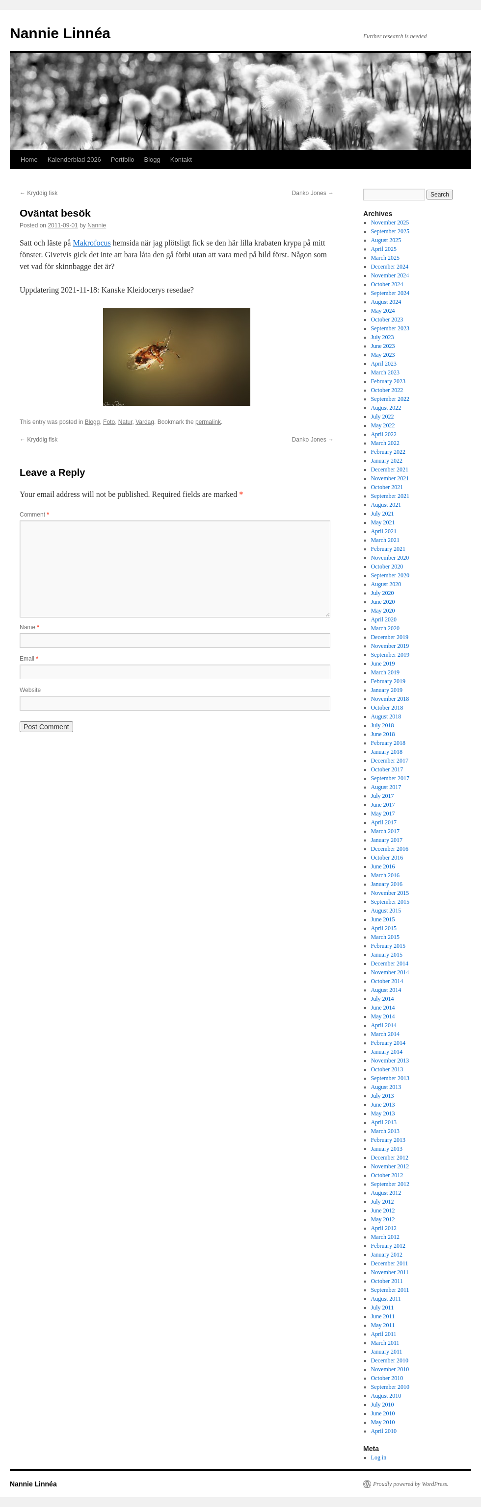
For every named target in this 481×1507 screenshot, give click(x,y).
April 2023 (384, 363)
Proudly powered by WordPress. (411, 1484)
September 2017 (390, 778)
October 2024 (387, 284)
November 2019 (390, 645)
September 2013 (390, 1078)
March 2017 (385, 831)
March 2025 (385, 257)
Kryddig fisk (38, 193)
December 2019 (389, 637)
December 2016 (389, 848)
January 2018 (386, 751)
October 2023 (387, 319)
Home (29, 159)
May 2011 (383, 1325)
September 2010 (390, 1386)
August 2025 (386, 240)
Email (29, 658)
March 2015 (385, 937)
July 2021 (382, 513)
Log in (379, 1457)
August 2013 (386, 1087)
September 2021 (390, 496)
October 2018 (387, 707)
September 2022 (390, 398)
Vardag (144, 422)
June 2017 (383, 804)
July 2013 (382, 1095)
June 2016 (383, 866)
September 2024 (390, 293)
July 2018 (382, 725)
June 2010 (383, 1413)
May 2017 (383, 813)
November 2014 (390, 972)
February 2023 (388, 381)
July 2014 (382, 998)
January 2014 (386, 1051)
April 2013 (384, 1122)
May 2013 (383, 1113)
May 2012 (383, 1219)
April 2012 (384, 1228)
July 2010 (382, 1404)
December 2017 (389, 760)
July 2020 (382, 593)
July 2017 (382, 795)
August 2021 (386, 504)
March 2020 (385, 628)
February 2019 (388, 681)
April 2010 (384, 1431)
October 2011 (387, 1281)
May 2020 (383, 610)
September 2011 (390, 1289)
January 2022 (386, 460)
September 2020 (390, 575)
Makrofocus (91, 243)
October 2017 (387, 769)
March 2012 (385, 1237)
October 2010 (387, 1378)
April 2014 (384, 1025)
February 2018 (388, 743)
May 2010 (383, 1422)
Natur (125, 422)
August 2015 (386, 910)
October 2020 (387, 566)
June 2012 (383, 1210)
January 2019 (386, 690)
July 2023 (382, 337)
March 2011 (385, 1342)
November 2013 (390, 1060)
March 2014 (385, 1034)
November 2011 (390, 1272)
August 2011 (386, 1298)
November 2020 (390, 557)
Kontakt (181, 159)
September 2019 (390, 654)
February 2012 (388, 1245)
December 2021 (389, 469)
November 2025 (390, 222)
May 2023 (383, 354)
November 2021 (390, 478)
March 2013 (385, 1131)
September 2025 (390, 231)
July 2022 (382, 416)
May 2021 (383, 522)
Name (29, 627)
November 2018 (390, 698)
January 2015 (386, 954)
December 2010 (389, 1360)
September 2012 (390, 1184)
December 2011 (389, 1263)
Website (30, 690)
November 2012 (390, 1166)
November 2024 (390, 275)
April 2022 (384, 434)
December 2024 (389, 266)
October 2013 (387, 1069)
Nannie (96, 225)
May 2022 (383, 425)
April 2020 (384, 619)
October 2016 (387, 857)
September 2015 (390, 901)
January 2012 (386, 1254)
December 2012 (389, 1157)
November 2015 (390, 892)
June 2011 (383, 1316)
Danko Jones (313, 193)
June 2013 (383, 1104)
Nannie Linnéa (60, 33)
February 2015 (388, 945)
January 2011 (386, 1351)
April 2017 (384, 822)
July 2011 (382, 1307)
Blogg (152, 159)
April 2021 (384, 531)
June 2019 (383, 663)
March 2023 (385, 372)
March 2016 (385, 875)
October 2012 (387, 1175)
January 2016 (386, 884)
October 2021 (387, 487)
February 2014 (388, 1042)
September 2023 (390, 328)
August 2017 (386, 787)
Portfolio (122, 159)
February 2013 (388, 1139)
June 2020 (383, 601)
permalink (208, 422)
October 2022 (387, 390)
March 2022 (385, 443)
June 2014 (383, 1007)
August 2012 (386, 1192)
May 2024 (383, 310)
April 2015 (384, 928)
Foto (109, 422)
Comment (34, 514)
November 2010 (390, 1369)
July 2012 (382, 1201)
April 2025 (384, 249)
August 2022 (386, 407)
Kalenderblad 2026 (74, 159)
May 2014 (383, 1016)
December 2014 (389, 963)
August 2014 (386, 990)
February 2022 (388, 451)
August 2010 (386, 1395)
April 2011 (384, 1334)
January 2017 (386, 840)
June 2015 (383, 919)
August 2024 (386, 301)
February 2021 (388, 548)
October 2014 (387, 981)
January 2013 (386, 1148)
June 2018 (383, 734)
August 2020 (386, 584)
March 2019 (385, 672)
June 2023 (383, 346)
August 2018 (386, 716)
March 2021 (385, 540)
